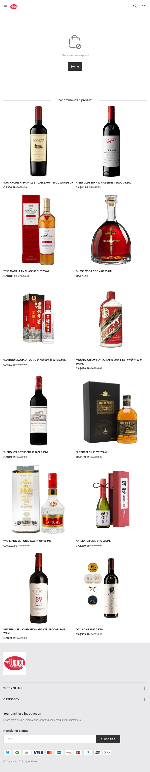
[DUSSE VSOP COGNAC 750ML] (111, 236)
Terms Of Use (12, 688)
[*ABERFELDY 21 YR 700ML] (111, 417)
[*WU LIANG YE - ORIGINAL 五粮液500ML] (38, 506)
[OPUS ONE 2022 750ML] (111, 594)
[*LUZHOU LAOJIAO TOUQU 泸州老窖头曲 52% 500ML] (38, 325)
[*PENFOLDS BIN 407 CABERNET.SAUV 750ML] (111, 148)
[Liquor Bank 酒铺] (14, 6)
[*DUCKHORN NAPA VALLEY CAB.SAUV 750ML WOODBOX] (38, 148)
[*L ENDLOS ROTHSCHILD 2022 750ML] (38, 417)
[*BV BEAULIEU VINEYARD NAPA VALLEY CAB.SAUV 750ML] (38, 596)
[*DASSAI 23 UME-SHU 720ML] (111, 506)
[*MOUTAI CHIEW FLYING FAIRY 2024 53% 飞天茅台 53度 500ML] (111, 327)
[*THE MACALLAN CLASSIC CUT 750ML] (38, 236)
